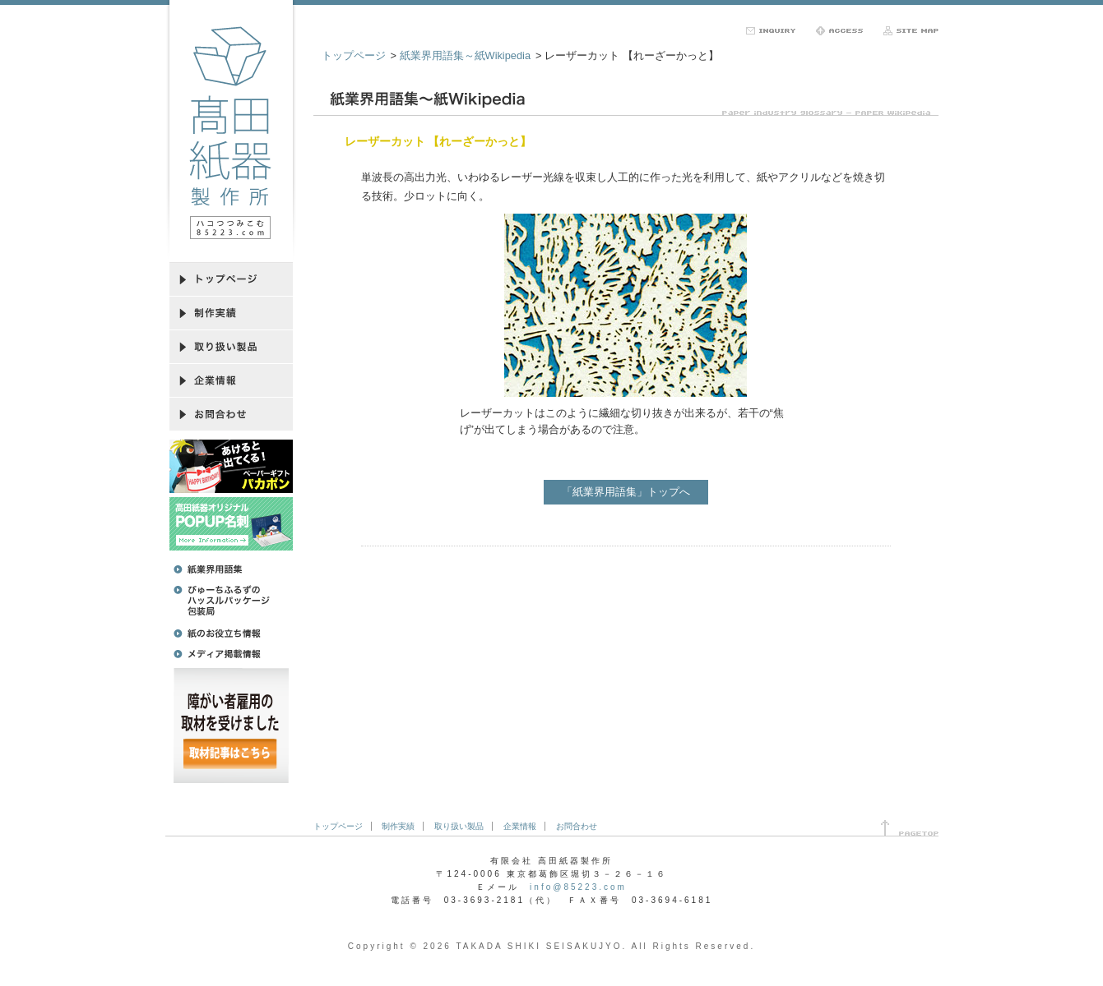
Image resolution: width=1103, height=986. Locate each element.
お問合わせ (231, 414)
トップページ (231, 280)
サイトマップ (910, 31)
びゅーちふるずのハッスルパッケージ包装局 (231, 601)
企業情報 (231, 381)
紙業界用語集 (231, 569)
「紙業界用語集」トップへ (626, 492)
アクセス (839, 31)
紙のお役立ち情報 (231, 633)
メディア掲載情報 (231, 653)
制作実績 (231, 313)
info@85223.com (578, 887)
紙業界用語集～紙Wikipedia (465, 55)
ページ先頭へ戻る (909, 829)
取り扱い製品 (231, 347)
